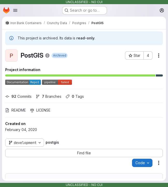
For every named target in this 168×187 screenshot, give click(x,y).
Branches (48, 96)
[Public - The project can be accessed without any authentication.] (47, 55)
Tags (74, 96)
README (15, 110)
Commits (18, 96)
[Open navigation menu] (15, 10)
